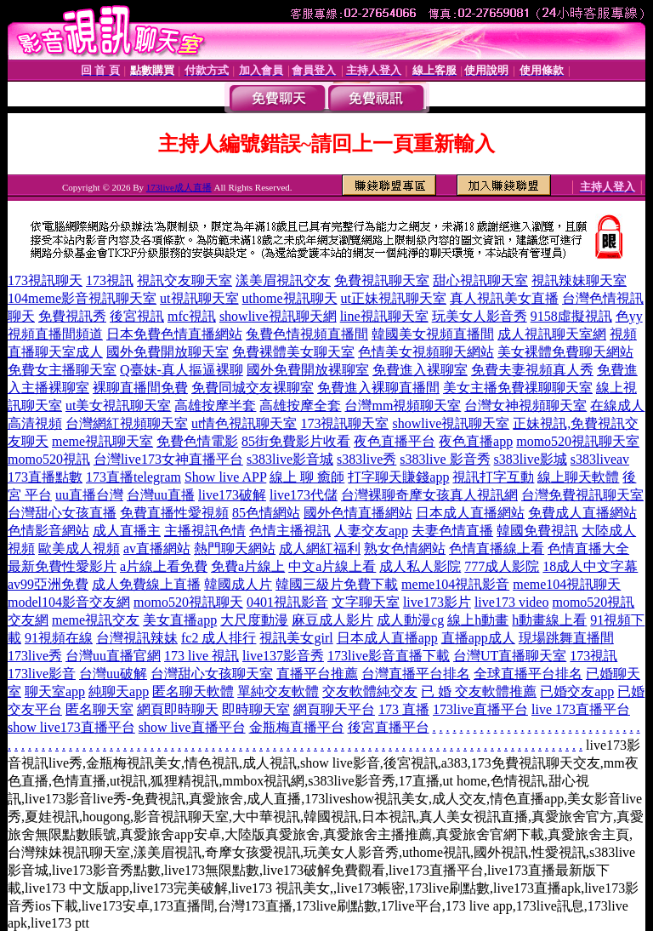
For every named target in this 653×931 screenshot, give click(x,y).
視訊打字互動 (493, 477)
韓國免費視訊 (537, 530)
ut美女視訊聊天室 (118, 405)
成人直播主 (127, 530)
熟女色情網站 (405, 548)
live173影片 (437, 602)
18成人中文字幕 (590, 566)
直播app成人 (478, 638)
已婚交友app (577, 691)
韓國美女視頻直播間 (433, 334)
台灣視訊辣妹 (137, 638)
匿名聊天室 (99, 709)
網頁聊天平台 (334, 709)
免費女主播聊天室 (62, 370)
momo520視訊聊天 (188, 602)
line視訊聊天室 (384, 316)
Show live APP (225, 477)
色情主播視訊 (290, 530)
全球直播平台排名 (528, 673)
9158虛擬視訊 (571, 316)
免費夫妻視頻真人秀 (532, 370)
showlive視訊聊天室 (450, 423)
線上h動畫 (477, 620)
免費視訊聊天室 (381, 280)
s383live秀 (366, 459)
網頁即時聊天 (178, 709)
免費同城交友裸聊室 (252, 387)
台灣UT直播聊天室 (509, 655)
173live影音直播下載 (388, 655)
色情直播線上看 (496, 548)
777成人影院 (501, 566)
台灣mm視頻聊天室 (402, 405)
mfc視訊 (192, 316)
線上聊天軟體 (578, 477)
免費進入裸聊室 (420, 370)
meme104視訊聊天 (567, 584)
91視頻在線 (59, 638)
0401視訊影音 (287, 602)
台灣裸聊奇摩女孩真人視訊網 (429, 495)
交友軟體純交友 (369, 691)
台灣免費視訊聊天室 (582, 495)
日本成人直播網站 (470, 512)
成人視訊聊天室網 (551, 334)
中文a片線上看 (332, 566)
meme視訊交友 (95, 620)
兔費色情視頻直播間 (307, 334)
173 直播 (403, 709)
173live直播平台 (480, 709)
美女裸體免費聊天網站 (565, 352)
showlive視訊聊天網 (278, 316)
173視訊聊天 (45, 280)
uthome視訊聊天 (290, 298)
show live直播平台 (192, 727)
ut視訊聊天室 (199, 298)
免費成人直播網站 (582, 512)
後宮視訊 (137, 316)
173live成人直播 (179, 187)
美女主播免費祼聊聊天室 (518, 387)
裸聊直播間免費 (140, 387)
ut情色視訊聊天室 (244, 423)
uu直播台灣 (89, 495)
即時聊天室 (256, 709)
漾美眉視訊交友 (283, 280)
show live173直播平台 (71, 727)
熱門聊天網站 (234, 548)
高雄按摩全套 (300, 405)
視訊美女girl (295, 638)
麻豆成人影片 (332, 620)
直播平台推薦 (317, 673)
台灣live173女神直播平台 (168, 459)
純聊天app (118, 691)
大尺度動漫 (254, 620)
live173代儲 (304, 495)
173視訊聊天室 (344, 423)
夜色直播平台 (394, 441)
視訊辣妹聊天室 (579, 280)
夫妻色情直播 (452, 530)
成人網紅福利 (320, 548)
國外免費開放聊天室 (167, 352)
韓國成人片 (238, 584)
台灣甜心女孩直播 (62, 512)
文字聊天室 (366, 602)
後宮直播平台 (388, 727)
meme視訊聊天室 (102, 441)
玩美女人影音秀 (479, 316)
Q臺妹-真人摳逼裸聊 (181, 370)
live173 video (511, 602)
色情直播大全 (588, 548)
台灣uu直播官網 (113, 655)
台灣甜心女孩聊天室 (211, 673)
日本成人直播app (387, 638)
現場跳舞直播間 (566, 638)
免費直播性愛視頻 (174, 512)
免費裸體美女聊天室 (293, 352)
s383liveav (600, 459)
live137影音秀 (283, 655)
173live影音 (42, 673)
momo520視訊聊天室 (577, 441)
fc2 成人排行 (218, 638)
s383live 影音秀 (445, 459)
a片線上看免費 (163, 566)
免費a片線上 (248, 566)
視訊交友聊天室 (184, 280)
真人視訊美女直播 (504, 298)
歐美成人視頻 (79, 548)
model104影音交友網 (69, 602)
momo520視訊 (49, 459)
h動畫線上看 (549, 620)
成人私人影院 (420, 566)
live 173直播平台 (580, 709)
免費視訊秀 (72, 316)
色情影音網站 (48, 530)
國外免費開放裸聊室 (308, 370)
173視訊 (109, 280)
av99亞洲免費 (48, 584)
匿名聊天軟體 (193, 691)
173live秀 (35, 655)
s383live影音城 (290, 459)
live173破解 (232, 495)
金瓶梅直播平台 (296, 727)
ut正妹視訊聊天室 (393, 298)
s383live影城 (530, 459)
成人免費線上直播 (146, 584)
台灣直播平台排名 (415, 673)
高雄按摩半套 (215, 405)
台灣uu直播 (161, 495)
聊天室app (55, 691)
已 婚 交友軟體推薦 (479, 691)
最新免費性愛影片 (62, 566)
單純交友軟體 (278, 691)
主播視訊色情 (205, 530)
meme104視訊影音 (455, 584)
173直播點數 (45, 477)
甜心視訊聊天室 (480, 280)
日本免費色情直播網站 (174, 334)
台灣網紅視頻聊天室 (126, 423)
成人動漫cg (410, 620)
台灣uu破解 (113, 673)
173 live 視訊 (201, 655)
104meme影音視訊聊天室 (82, 298)
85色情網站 (266, 512)
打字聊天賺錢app (398, 477)
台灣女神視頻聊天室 (525, 405)
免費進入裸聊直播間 (378, 387)
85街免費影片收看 (295, 441)
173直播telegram (133, 477)
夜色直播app (476, 441)
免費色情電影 (197, 441)
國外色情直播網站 (358, 512)
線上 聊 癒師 (307, 477)
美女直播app (180, 620)
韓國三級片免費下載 (336, 584)
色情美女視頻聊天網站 (426, 352)
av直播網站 (156, 548)
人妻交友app (371, 530)
